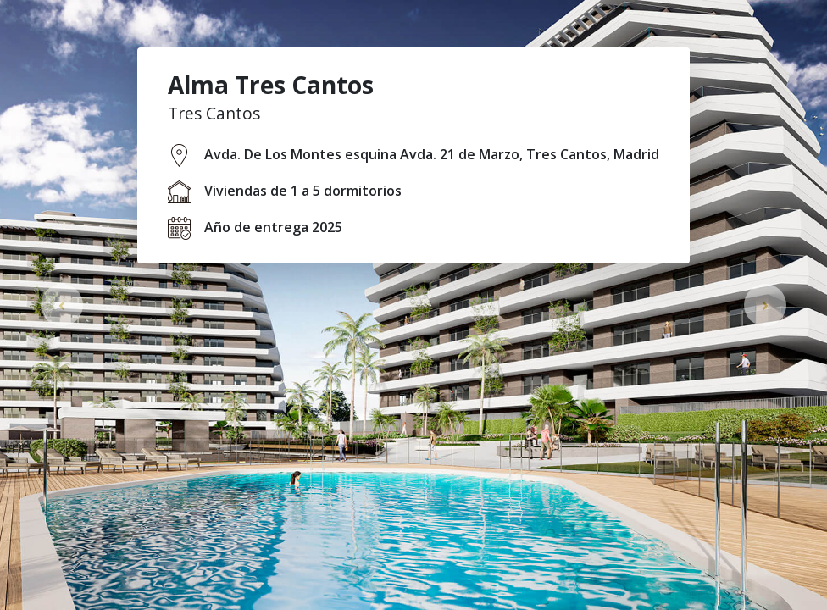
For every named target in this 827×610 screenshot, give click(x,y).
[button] (62, 305)
